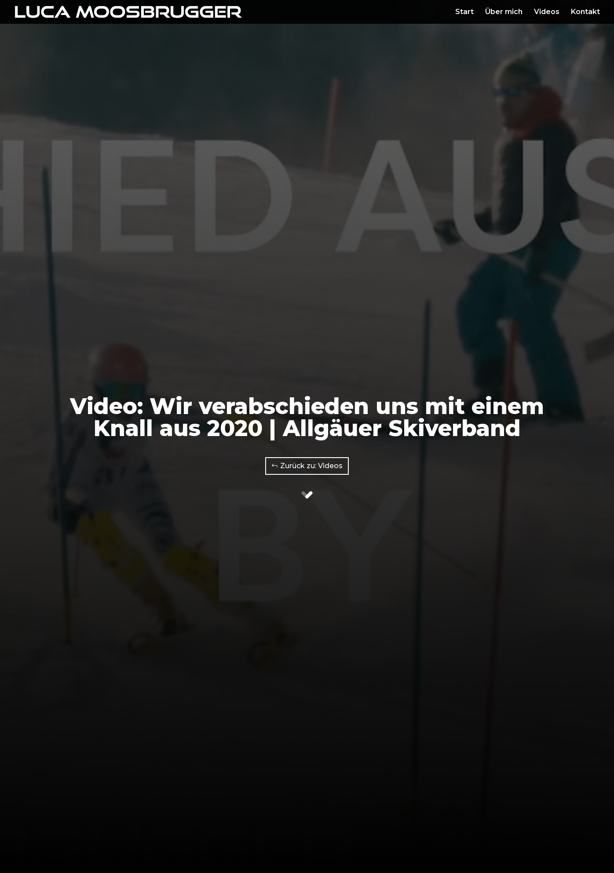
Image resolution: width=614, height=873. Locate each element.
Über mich (504, 12)
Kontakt (585, 12)
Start (464, 12)
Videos (546, 12)
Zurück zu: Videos (311, 466)
